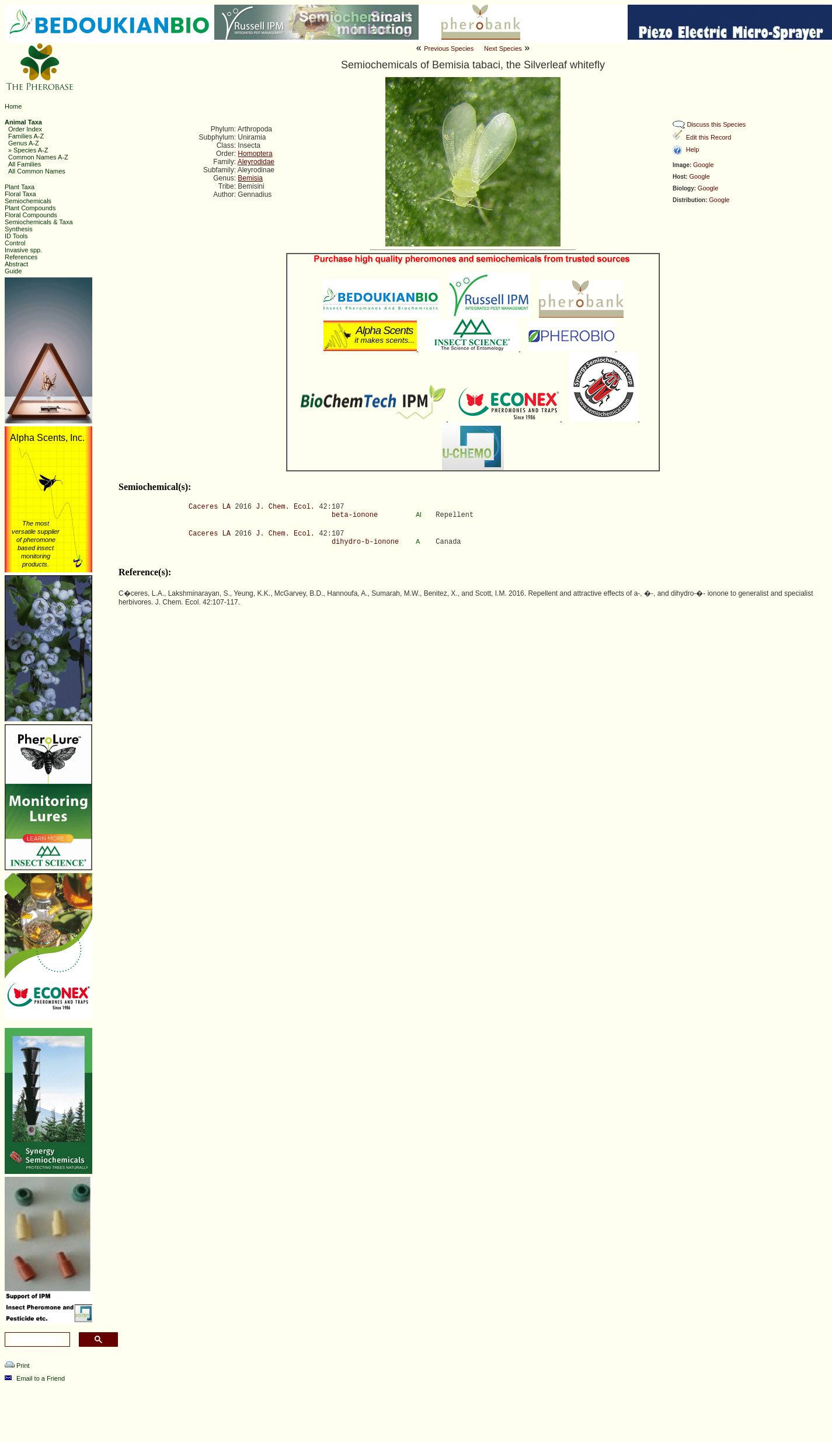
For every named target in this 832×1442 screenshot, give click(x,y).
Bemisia (250, 178)
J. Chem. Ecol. (285, 507)
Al (419, 514)
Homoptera (255, 154)
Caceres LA (210, 507)
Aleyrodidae (256, 162)
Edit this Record (709, 137)
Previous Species (449, 48)
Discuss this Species (716, 124)
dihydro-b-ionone (365, 542)
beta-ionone (355, 515)
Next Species (503, 48)
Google (703, 164)
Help (692, 149)
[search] (36, 1340)
